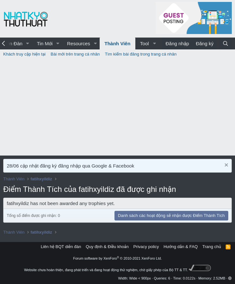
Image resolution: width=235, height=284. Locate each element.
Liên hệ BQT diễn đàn (61, 246)
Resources (78, 43)
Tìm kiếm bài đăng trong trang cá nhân (140, 54)
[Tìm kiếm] (225, 43)
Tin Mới (45, 43)
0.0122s (189, 278)
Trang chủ (212, 246)
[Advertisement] (117, 107)
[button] (27, 43)
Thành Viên (117, 43)
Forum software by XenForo (117, 258)
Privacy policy (146, 246)
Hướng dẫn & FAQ (181, 246)
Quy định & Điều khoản (107, 246)
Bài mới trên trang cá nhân (75, 54)
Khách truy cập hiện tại (24, 54)
